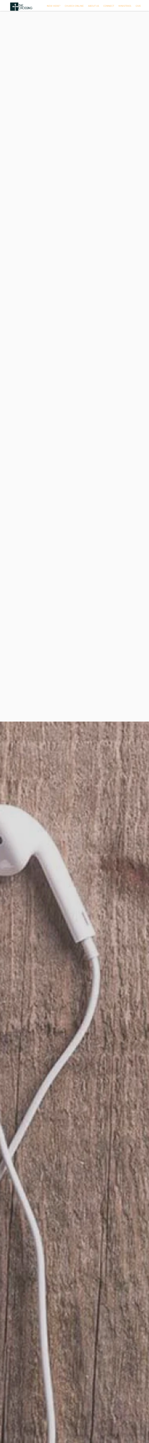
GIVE (138, 6)
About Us (93, 6)
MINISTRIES (124, 6)
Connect (108, 6)
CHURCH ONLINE (74, 6)
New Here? (53, 6)
